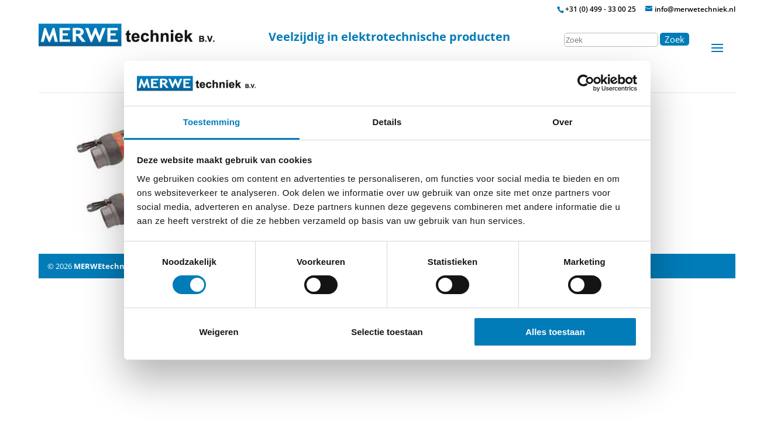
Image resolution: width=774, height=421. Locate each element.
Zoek (674, 39)
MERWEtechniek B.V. (113, 266)
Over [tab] (562, 122)
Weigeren (218, 332)
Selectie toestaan (387, 332)
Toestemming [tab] (211, 122)
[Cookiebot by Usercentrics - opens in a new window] (586, 83)
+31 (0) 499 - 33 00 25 (600, 9)
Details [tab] (387, 122)
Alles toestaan (555, 332)
